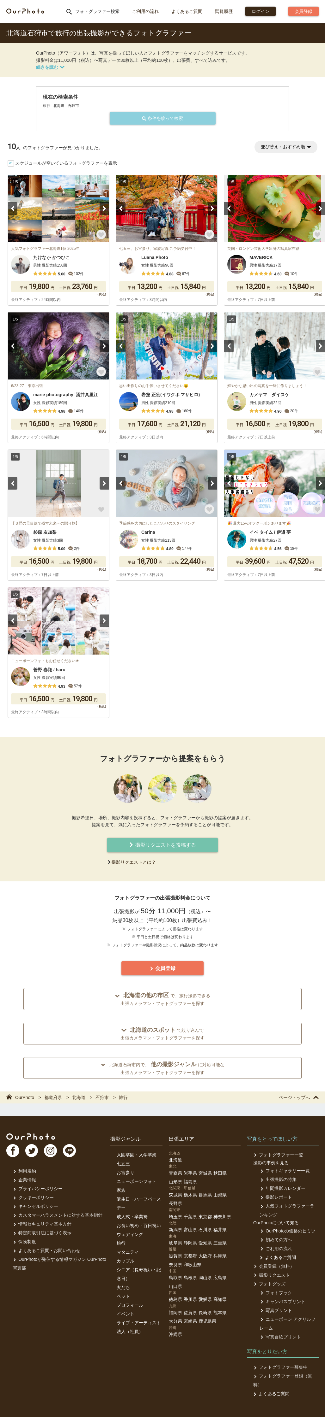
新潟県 (175, 1229)
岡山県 (205, 1277)
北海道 (175, 1159)
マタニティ (128, 1252)
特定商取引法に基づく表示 (42, 1232)
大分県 (175, 1321)
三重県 (220, 1242)
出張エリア (181, 1139)
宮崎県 (190, 1321)
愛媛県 (205, 1299)
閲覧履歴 (224, 11)
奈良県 (175, 1264)
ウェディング (130, 1234)
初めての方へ (275, 1239)
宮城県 (205, 1173)
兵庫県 (220, 1255)
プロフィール (130, 1305)
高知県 (220, 1299)
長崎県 (205, 1312)
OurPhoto (31, 1136)
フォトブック (275, 1292)
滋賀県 (175, 1255)
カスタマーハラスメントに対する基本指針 (57, 1215)
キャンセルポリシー (35, 1206)
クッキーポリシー (33, 1197)
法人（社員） (130, 1331)
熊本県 (220, 1312)
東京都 (205, 1216)
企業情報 (24, 1179)
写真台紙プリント (280, 1336)
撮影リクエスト (271, 1275)
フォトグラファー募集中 (280, 1367)
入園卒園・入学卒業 (136, 1154)
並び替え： (286, 146)
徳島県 (175, 1299)
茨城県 (175, 1194)
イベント (125, 1313)
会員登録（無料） (273, 1266)
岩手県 (190, 1173)
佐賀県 (190, 1312)
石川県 (205, 1229)
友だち (123, 1287)
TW (32, 1151)
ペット (123, 1296)
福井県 (220, 1229)
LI (71, 1151)
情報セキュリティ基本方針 (42, 1223)
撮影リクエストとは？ (134, 862)
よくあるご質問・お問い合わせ (46, 1250)
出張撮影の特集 (278, 1179)
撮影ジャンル (125, 1139)
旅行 (121, 1243)
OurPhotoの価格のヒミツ (287, 1230)
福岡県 (175, 1312)
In (52, 1151)
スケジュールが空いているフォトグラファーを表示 (66, 163)
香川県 (190, 1299)
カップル (125, 1260)
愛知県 (205, 1242)
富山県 (190, 1229)
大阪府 (205, 1255)
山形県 (175, 1181)
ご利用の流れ (145, 11)
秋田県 (220, 1173)
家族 (121, 1190)
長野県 (175, 1203)
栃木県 (190, 1194)
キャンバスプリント (282, 1301)
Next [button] (104, 208)
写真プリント (275, 1310)
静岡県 (190, 1242)
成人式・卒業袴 (132, 1216)
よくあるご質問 (186, 11)
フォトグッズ (269, 1283)
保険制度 (24, 1241)
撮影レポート (275, 1197)
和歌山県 (192, 1264)
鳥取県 (175, 1277)
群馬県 (205, 1194)
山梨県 (220, 1194)
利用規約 (24, 1170)
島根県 (190, 1277)
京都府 (190, 1255)
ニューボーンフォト (136, 1181)
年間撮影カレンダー (282, 1188)
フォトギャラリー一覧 (284, 1170)
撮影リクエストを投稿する (162, 845)
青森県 (175, 1173)
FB (13, 1151)
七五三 (123, 1163)
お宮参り (125, 1172)
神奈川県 (222, 1216)
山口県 (175, 1286)
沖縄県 (175, 1334)
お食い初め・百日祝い (139, 1225)
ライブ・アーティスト (139, 1322)
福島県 (190, 1181)
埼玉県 (175, 1216)
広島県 (220, 1277)
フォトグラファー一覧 (278, 1154)
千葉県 (190, 1216)
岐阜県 (175, 1242)
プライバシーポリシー (37, 1188)
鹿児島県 (207, 1321)
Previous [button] (12, 208)
